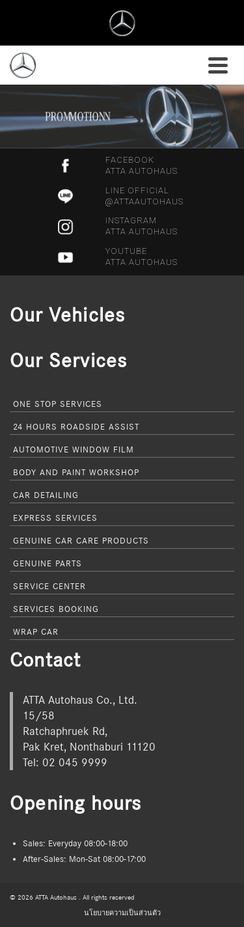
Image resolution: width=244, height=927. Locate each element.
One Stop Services (57, 403)
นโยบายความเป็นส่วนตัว (122, 913)
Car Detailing (46, 495)
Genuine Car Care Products (81, 540)
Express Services (55, 517)
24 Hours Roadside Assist (76, 426)
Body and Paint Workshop (76, 472)
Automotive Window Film (73, 449)
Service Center (49, 586)
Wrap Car (36, 631)
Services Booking (56, 608)
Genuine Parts (47, 563)
